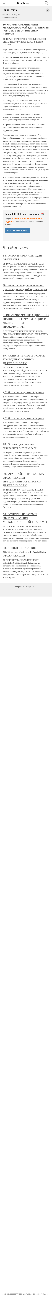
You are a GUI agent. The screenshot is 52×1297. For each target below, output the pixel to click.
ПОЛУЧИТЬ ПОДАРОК (17, 230)
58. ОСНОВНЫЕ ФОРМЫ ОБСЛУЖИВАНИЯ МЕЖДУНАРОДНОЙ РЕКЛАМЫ (25, 518)
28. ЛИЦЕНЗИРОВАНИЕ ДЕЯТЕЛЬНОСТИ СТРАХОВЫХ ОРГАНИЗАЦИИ (24, 551)
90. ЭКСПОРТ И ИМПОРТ (41, 1294)
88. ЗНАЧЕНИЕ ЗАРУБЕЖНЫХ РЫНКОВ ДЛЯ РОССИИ (23, 1294)
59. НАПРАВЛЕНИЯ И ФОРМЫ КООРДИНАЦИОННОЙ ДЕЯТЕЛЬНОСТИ (24, 359)
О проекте (19, 587)
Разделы (30, 587)
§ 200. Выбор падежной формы (23, 392)
